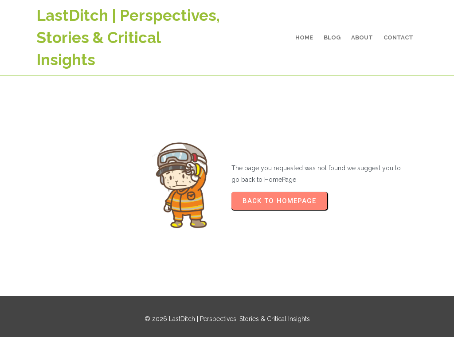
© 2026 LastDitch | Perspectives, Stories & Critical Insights (227, 318)
